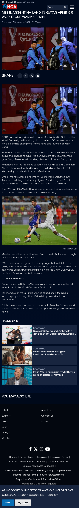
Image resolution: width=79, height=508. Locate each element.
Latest (5, 410)
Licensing (42, 457)
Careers (13, 457)
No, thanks (23, 502)
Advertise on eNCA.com (21, 462)
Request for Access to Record (38, 466)
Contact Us (47, 416)
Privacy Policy (27, 457)
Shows (44, 421)
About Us (46, 410)
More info (53, 495)
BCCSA (41, 462)
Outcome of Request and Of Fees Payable (28, 471)
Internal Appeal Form (24, 475)
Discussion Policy (59, 457)
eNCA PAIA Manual (58, 462)
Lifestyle (6, 433)
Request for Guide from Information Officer (38, 479)
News (4, 421)
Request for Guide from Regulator (39, 484)
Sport (4, 427)
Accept (8, 502)
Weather (6, 438)
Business (6, 416)
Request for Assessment (51, 475)
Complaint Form (63, 471)
